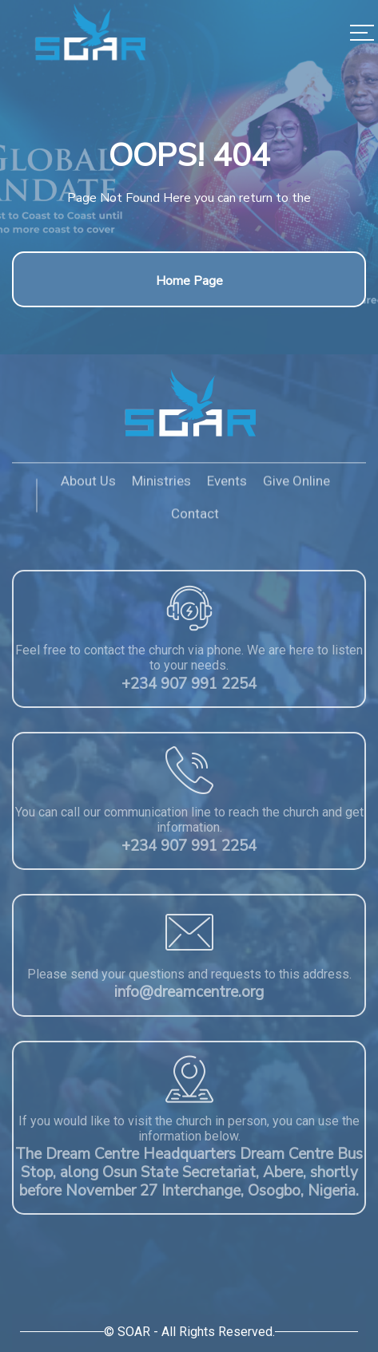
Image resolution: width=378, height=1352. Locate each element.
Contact (195, 517)
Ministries (161, 484)
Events (227, 484)
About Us (88, 484)
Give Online (296, 484)
